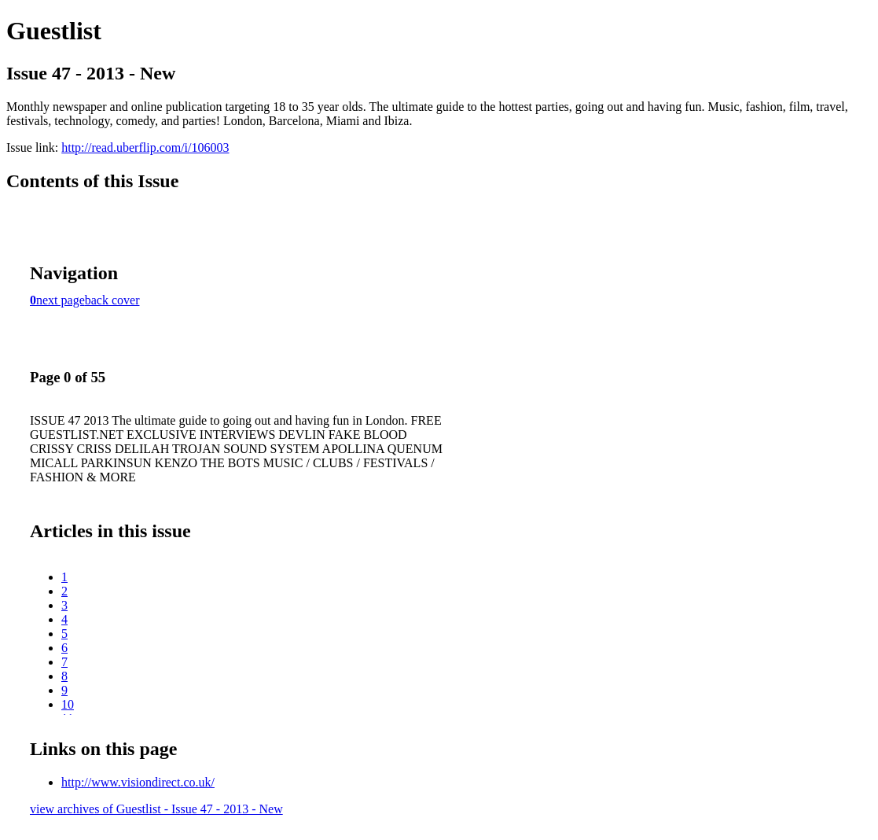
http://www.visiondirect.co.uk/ (138, 782)
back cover (112, 300)
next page (60, 300)
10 (67, 704)
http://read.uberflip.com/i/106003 (145, 147)
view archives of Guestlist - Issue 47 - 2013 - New (156, 809)
